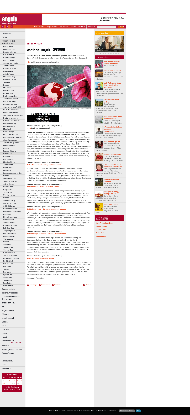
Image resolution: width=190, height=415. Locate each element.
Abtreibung (7, 244)
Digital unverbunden (10, 118)
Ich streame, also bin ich (12, 173)
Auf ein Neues (8, 74)
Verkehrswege (8, 132)
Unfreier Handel (9, 195)
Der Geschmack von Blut (12, 137)
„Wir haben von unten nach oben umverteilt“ (113, 166)
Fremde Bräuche (9, 151)
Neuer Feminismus (10, 217)
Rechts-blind (8, 261)
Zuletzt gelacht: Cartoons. (12, 349)
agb (73, 400)
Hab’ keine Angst (9, 101)
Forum (73, 27)
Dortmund (62, 405)
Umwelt (6, 176)
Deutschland (8, 187)
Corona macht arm (10, 209)
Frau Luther (7, 283)
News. (4, 37)
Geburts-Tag (8, 250)
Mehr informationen (127, 411)
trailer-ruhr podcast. (10, 293)
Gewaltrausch (8, 90)
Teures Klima (101, 229)
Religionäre (7, 190)
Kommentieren (46, 285)
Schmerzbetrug (9, 200)
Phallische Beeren (111, 204)
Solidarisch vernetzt (10, 255)
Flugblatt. (6, 314)
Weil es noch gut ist (112, 142)
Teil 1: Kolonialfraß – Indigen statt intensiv (44, 164)
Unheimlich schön (10, 104)
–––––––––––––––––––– (12, 357)
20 (6, 383)
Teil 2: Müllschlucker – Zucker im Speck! (43, 187)
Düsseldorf (70, 405)
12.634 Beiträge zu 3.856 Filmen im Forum (12, 388)
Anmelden (91, 27)
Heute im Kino (39, 27)
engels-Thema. (8, 310)
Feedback (57, 285)
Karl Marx (6, 272)
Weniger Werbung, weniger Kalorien (111, 193)
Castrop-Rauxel (53, 405)
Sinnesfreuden (8, 220)
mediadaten (80, 400)
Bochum (39, 405)
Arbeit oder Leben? (10, 99)
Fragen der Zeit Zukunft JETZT (14, 42)
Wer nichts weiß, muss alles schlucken (113, 118)
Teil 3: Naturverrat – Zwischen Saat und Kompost (46, 209)
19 (4, 383)
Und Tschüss (8, 159)
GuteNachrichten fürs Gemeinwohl (10, 298)
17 (18, 380)
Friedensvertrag (9, 145)
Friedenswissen (9, 49)
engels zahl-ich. (8, 303)
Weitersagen (34, 285)
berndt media (48, 400)
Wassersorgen (101, 226)
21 (9, 383)
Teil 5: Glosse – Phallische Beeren (40, 258)
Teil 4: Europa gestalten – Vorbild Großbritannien (46, 234)
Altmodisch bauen (10, 140)
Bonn (45, 405)
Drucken (88, 285)
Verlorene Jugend (10, 181)
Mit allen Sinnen (9, 162)
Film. (4, 326)
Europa (6, 85)
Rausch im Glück (9, 69)
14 (9, 380)
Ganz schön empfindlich (12, 107)
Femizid (6, 198)
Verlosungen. (7, 361)
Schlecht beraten (9, 206)
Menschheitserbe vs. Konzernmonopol (112, 62)
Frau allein (7, 170)
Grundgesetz (8, 239)
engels (51, 403)
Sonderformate (8, 353)
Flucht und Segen (10, 77)
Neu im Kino (64, 27)
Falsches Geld (8, 228)
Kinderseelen (8, 286)
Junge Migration (9, 231)
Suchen (121, 27)
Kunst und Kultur (9, 52)
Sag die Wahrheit (9, 203)
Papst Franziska (9, 236)
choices (45, 403)
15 (12, 380)
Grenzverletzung (9, 123)
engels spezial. (8, 318)
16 (15, 380)
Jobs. (4, 365)
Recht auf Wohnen (10, 225)
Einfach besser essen (112, 154)
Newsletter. (6, 33)
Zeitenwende (8, 165)
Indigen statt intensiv (112, 70)
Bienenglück (101, 236)
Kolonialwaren (8, 168)
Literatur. (5, 329)
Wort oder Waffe (9, 253)
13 (6, 380)
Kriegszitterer (8, 71)
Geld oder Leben (9, 126)
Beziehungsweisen (10, 96)
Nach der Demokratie (11, 110)
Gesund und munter (10, 63)
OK (138, 411)
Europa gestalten (9, 289)
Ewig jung (7, 266)
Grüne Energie (8, 184)
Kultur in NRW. (8, 341)
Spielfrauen (7, 275)
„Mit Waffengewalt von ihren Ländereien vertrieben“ (113, 85)
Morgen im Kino (52, 27)
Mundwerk (7, 129)
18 (21, 380)
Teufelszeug (7, 192)
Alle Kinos (81, 27)
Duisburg (78, 405)
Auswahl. (5, 346)
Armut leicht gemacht (11, 143)
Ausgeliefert (7, 277)
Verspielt (6, 82)
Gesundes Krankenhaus (12, 211)
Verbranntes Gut (9, 179)
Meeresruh (7, 88)
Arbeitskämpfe (8, 66)
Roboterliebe (8, 157)
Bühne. (5, 322)
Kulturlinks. (6, 368)
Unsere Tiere (8, 93)
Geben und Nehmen (11, 112)
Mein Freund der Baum (105, 223)
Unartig (6, 148)
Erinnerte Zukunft (9, 79)
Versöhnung (7, 280)
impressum (57, 400)
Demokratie (7, 214)
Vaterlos (6, 269)
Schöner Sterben (9, 222)
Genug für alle (8, 47)
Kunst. (4, 337)
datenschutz (66, 400)
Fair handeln (8, 264)
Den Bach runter (9, 60)
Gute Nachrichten (10, 233)
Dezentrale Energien (11, 258)
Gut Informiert (8, 55)
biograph (38, 403)
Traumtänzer (8, 247)
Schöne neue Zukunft (11, 121)
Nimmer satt (7, 154)
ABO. (4, 307)
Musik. (4, 333)
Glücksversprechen (10, 134)
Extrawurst (99, 51)
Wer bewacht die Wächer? (13, 115)
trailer (59, 403)
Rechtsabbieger (9, 58)
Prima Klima (100, 233)
